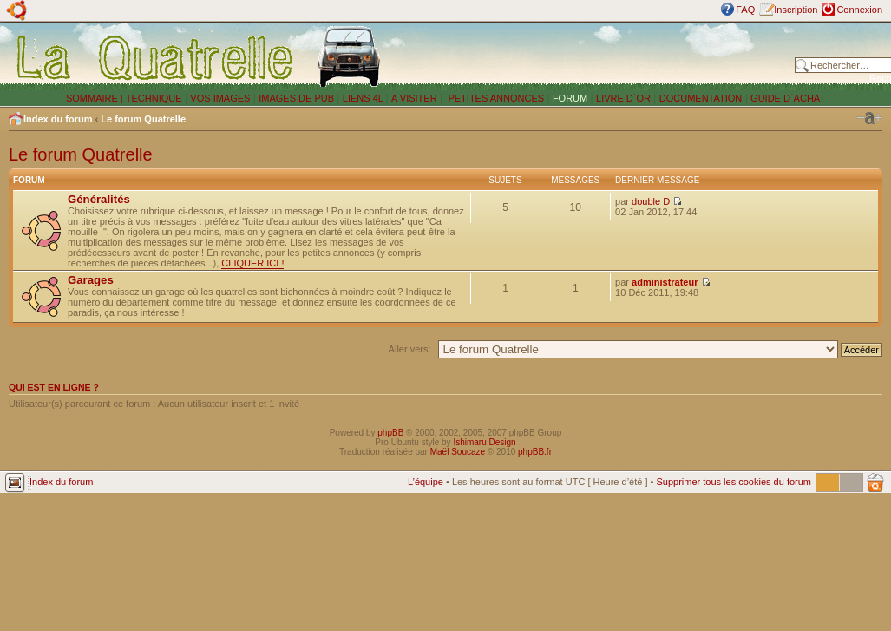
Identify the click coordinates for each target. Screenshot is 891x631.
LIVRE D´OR (623, 98)
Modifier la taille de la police (869, 118)
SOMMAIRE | (96, 98)
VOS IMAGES (220, 98)
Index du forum (57, 119)
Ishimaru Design (484, 442)
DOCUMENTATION (701, 98)
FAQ (745, 9)
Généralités (99, 199)
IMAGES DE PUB (296, 98)
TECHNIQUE (154, 98)
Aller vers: (410, 349)
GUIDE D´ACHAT (787, 98)
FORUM (570, 98)
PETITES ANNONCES (494, 98)
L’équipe (425, 482)
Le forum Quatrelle (143, 119)
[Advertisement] (592, 56)
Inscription (795, 9)
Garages (91, 279)
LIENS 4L (364, 98)
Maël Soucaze (457, 452)
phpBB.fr (535, 452)
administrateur (665, 282)
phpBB (390, 432)
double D (651, 201)
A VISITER (414, 98)
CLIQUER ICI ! (252, 263)
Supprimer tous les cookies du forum (733, 482)
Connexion (859, 9)
